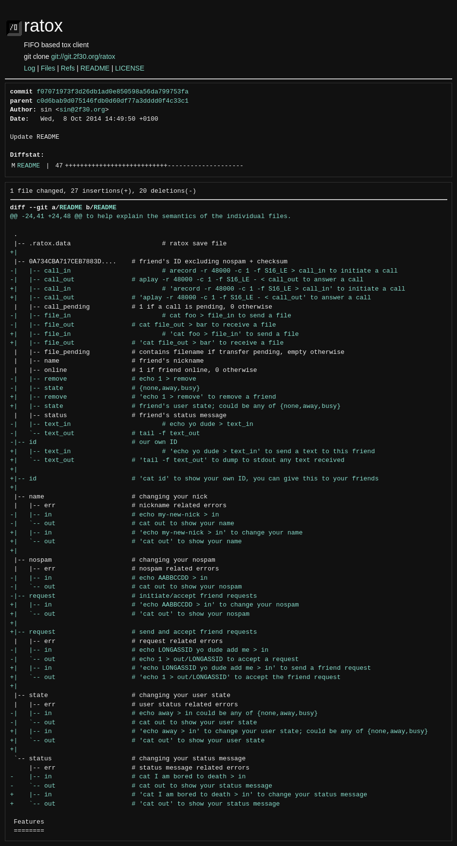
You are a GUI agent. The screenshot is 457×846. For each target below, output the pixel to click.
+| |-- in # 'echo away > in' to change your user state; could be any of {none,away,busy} (219, 731)
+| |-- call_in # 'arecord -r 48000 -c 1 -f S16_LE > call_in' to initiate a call (207, 289)
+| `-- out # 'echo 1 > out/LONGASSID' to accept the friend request (175, 677)
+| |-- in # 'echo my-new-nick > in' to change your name (156, 533)
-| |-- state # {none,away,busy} (105, 388)
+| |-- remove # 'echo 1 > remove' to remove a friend (143, 397)
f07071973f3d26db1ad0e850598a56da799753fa (113, 92)
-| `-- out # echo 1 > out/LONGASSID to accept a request (154, 659)
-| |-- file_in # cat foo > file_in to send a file (150, 316)
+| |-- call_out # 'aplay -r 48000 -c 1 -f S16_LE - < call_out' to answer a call (190, 298)
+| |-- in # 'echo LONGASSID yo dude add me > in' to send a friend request (190, 668)
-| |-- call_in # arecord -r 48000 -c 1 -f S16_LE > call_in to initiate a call (204, 271)
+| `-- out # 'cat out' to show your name (126, 541)
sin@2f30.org (82, 110)
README (95, 68)
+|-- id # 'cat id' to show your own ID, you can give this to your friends (194, 479)
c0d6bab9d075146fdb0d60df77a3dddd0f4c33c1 (113, 101)
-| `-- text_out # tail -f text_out (105, 433)
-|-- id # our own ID (93, 442)
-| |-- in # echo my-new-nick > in (114, 515)
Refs (68, 68)
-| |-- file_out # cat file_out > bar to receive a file (143, 325)
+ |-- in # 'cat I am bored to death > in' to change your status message (188, 795)
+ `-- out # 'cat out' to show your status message (145, 804)
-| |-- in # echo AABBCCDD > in (109, 578)
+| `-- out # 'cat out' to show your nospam (129, 614)
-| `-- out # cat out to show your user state (133, 722)
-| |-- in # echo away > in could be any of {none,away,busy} (164, 713)
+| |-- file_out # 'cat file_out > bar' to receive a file (147, 343)
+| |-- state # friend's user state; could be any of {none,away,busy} (175, 406)
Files (48, 68)
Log (29, 68)
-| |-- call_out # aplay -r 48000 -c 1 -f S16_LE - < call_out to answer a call (186, 280)
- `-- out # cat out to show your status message (141, 786)
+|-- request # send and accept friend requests (133, 632)
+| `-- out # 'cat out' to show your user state (137, 740)
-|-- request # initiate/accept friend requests (133, 596)
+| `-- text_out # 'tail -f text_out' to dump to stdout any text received (177, 460)
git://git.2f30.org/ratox (83, 56)
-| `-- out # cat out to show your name (122, 523)
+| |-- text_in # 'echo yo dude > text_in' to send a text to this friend (192, 451)
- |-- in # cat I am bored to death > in (128, 776)
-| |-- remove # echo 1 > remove (103, 379)
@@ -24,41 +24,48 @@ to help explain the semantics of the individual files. (150, 216)
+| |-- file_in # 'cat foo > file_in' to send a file (154, 334)
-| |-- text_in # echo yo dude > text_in (131, 424)
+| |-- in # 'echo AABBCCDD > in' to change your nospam (154, 605)
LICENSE (129, 68)
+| (14, 252)
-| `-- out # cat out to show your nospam (126, 587)
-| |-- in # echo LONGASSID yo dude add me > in (139, 650)
